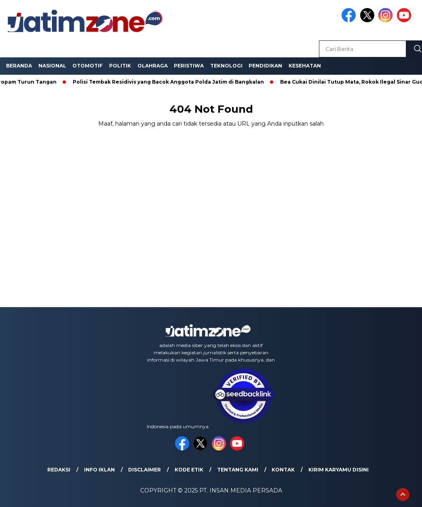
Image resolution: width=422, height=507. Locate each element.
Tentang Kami (237, 470)
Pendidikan (265, 66)
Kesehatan (305, 66)
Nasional (52, 66)
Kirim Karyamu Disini (338, 470)
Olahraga (152, 66)
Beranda (19, 66)
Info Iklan (99, 470)
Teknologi (226, 66)
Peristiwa (189, 66)
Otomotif (87, 66)
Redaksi (58, 470)
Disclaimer (144, 470)
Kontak (283, 470)
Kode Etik (189, 470)
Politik (120, 66)
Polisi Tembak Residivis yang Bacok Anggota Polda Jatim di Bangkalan (170, 82)
